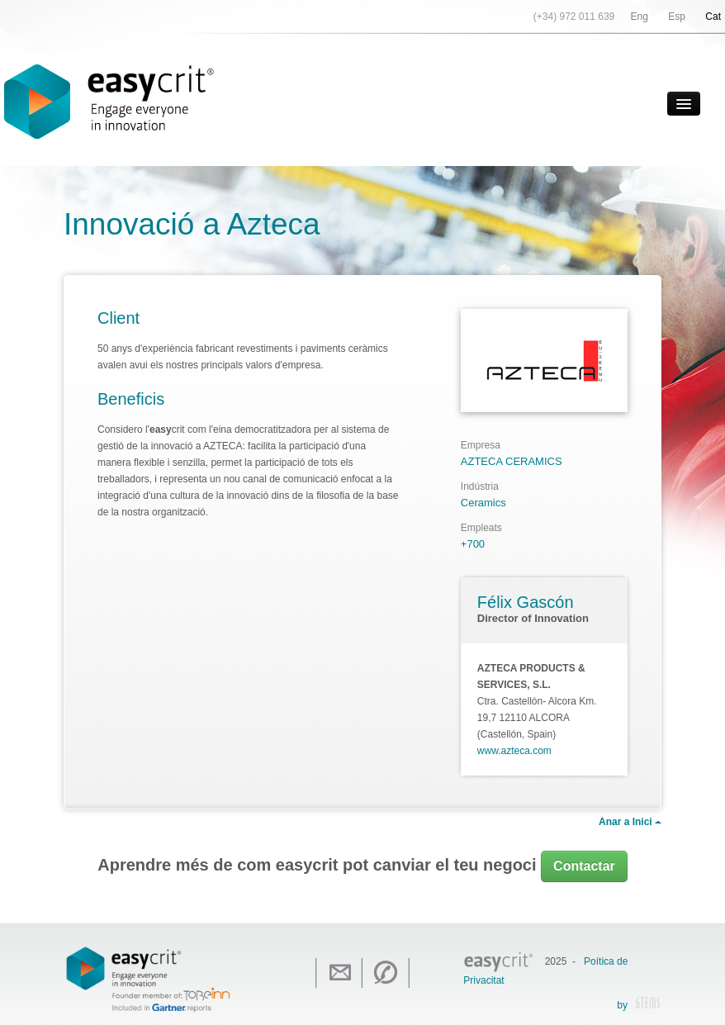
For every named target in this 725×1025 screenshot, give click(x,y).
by (638, 1006)
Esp (676, 16)
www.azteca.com (514, 751)
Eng (639, 16)
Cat (713, 16)
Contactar (584, 866)
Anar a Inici (630, 822)
